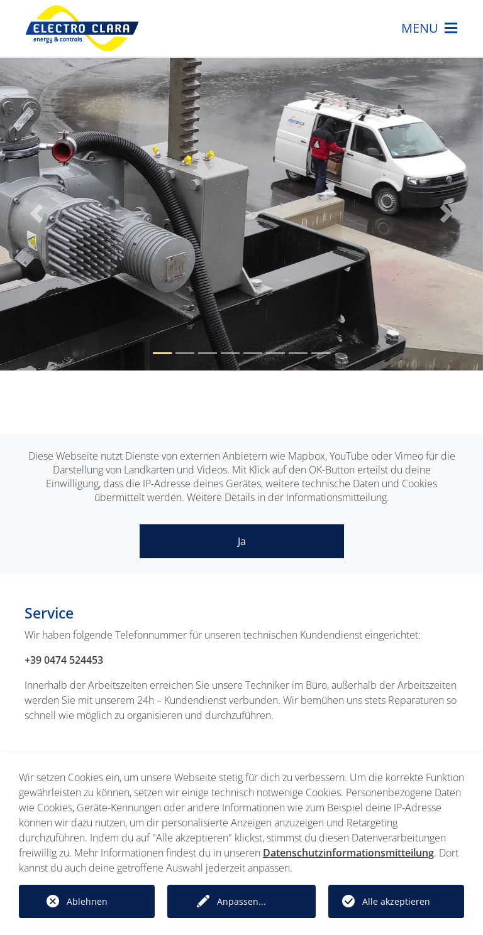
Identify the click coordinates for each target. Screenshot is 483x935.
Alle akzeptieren (396, 901)
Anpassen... (241, 901)
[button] (36, 213)
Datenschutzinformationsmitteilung (348, 853)
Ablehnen (87, 901)
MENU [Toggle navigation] (429, 28)
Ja (242, 541)
